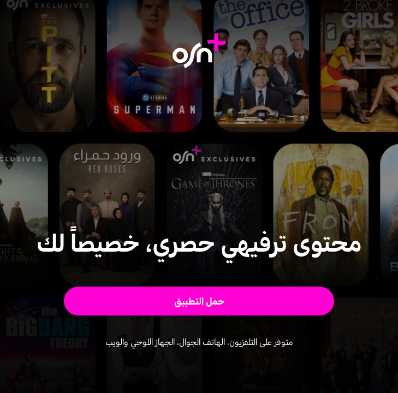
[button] (199, 301)
